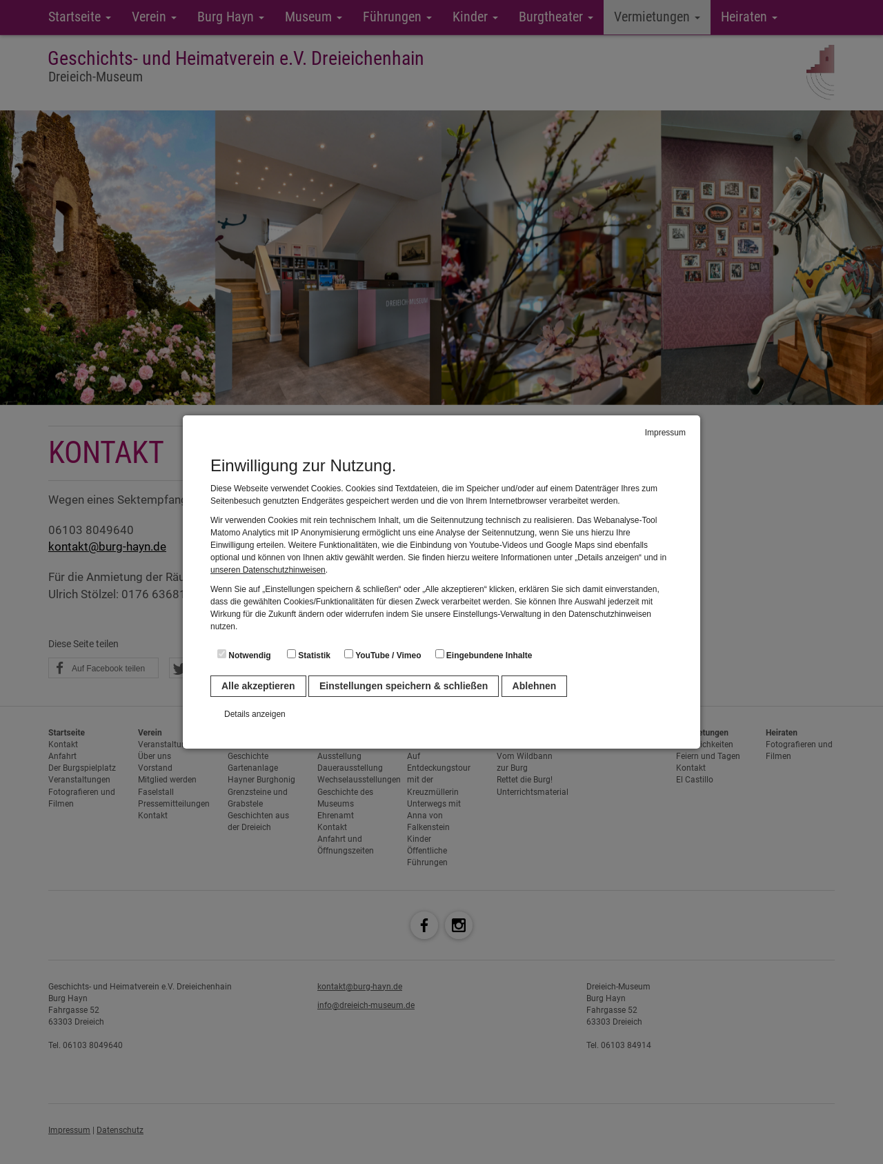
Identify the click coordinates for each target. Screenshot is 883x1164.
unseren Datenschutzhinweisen (268, 570)
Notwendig (244, 654)
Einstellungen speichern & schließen (403, 685)
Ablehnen (535, 685)
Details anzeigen (255, 714)
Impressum (665, 432)
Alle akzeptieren (258, 685)
